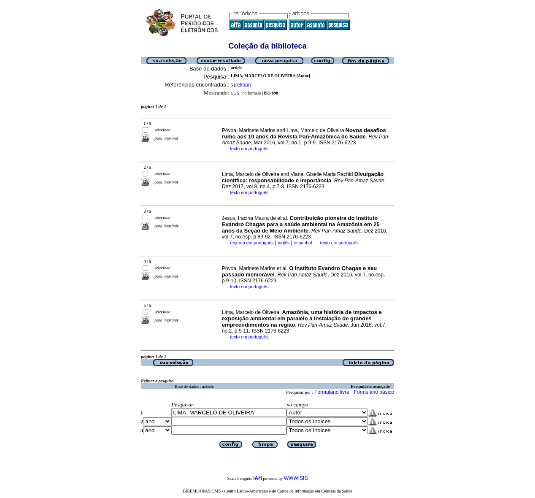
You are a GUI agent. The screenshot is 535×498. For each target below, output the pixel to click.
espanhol (303, 242)
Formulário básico (374, 392)
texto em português (249, 148)
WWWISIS (296, 478)
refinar (242, 85)
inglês (283, 242)
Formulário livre (331, 392)
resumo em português (252, 242)
